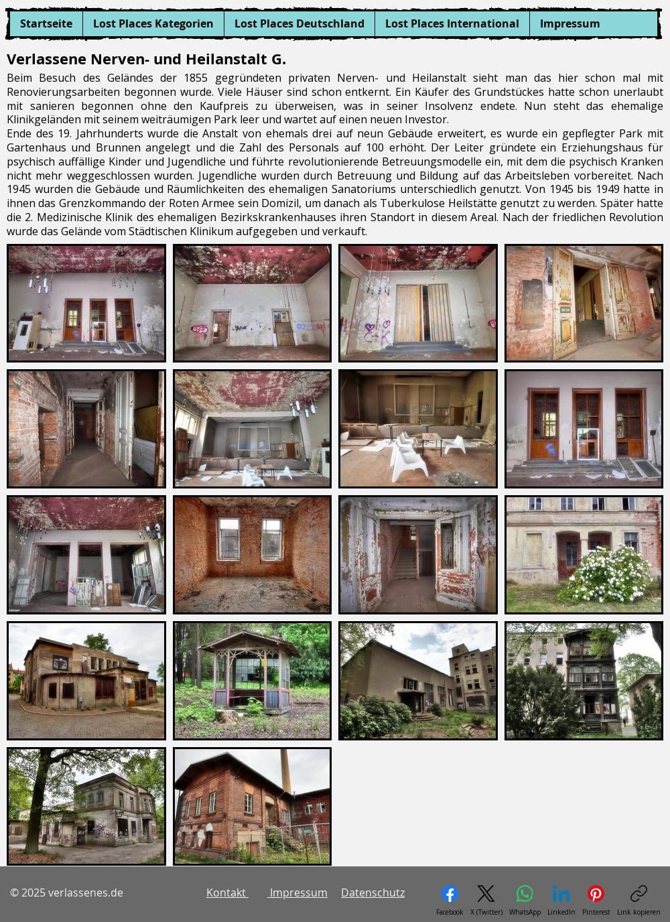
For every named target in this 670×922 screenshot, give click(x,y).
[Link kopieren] (639, 901)
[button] (153, 23)
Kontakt (227, 892)
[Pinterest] (596, 901)
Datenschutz (373, 892)
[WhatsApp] (525, 901)
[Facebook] (450, 901)
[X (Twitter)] (486, 901)
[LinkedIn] (561, 901)
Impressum (297, 892)
